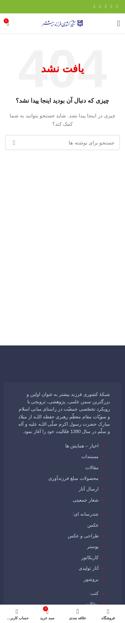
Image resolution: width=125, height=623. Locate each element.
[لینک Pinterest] (106, 6)
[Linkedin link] (100, 6)
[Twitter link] (111, 6)
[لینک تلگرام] (94, 6)
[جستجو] (62, 142)
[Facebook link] (117, 6)
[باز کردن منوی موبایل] (118, 23)
